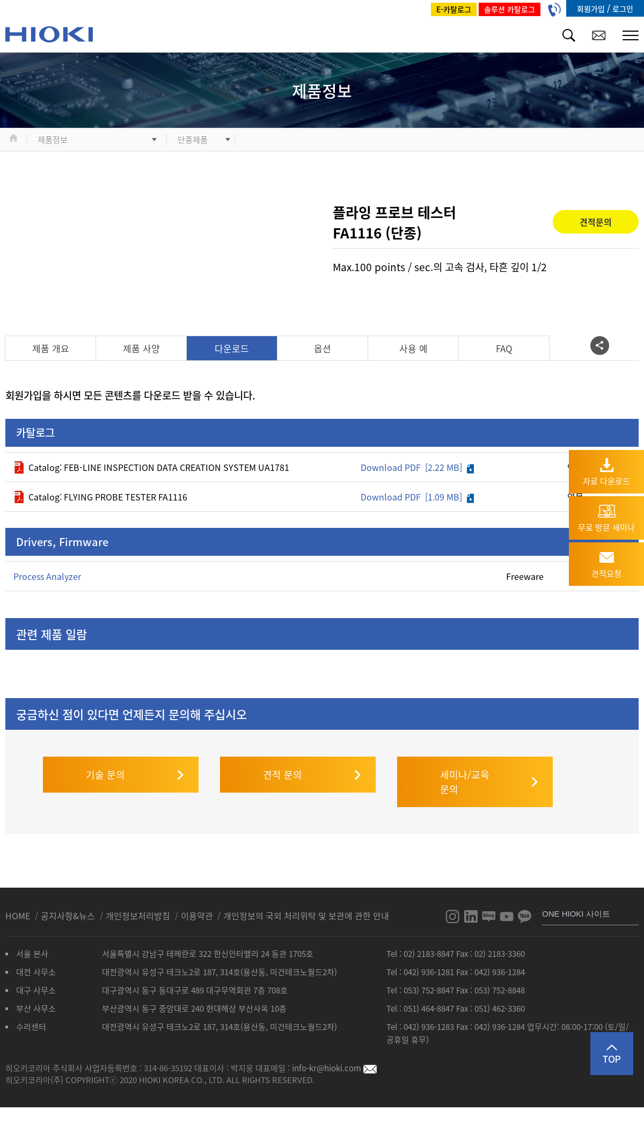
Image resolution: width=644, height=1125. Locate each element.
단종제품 (193, 140)
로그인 (622, 8)
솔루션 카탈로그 (509, 9)
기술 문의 (105, 753)
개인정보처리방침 (139, 894)
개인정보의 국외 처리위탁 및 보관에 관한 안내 (306, 894)
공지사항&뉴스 (69, 894)
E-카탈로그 (453, 9)
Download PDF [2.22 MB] (417, 467)
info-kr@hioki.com (334, 1047)
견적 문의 (282, 753)
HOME (18, 894)
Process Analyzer (47, 576)
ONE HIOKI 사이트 (576, 892)
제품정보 (53, 140)
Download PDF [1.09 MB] (417, 496)
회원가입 (592, 8)
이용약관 (197, 894)
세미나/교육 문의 (464, 760)
